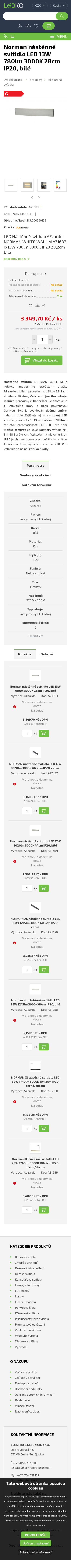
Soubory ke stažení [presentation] (35, 475)
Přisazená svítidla (27, 1313)
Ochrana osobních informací (34, 1394)
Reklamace (22, 1400)
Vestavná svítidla (26, 1335)
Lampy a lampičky (27, 1285)
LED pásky (22, 1290)
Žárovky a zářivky (26, 1341)
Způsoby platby (26, 1372)
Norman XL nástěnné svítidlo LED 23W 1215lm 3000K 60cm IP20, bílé (35, 1002)
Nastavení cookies (27, 1411)
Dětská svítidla (25, 1274)
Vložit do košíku (46, 360)
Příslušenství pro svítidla (32, 1318)
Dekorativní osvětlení (29, 1268)
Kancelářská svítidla (28, 1279)
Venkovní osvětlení (28, 1330)
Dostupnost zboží (27, 1383)
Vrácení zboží (24, 1405)
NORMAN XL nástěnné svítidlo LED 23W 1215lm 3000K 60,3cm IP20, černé (35, 923)
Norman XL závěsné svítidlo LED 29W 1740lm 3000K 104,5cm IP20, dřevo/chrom (35, 1163)
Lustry (19, 1296)
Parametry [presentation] (35, 465)
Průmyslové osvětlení (30, 1324)
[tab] (35, 466)
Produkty (36, 79)
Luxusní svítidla (25, 1302)
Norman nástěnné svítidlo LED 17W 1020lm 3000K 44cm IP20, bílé (35, 843)
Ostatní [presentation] (47, 654)
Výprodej (21, 1347)
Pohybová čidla (25, 1307)
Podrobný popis (15, 258)
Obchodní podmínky (28, 1389)
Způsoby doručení (27, 1377)
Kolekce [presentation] (24, 654)
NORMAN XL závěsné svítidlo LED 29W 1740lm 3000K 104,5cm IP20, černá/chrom (35, 1081)
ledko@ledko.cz (12, 36)
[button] (50, 339)
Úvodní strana (13, 79)
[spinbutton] (42, 339)
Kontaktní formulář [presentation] (35, 485)
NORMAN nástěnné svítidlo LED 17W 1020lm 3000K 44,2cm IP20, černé (35, 766)
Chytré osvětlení (26, 1262)
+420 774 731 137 (5, 36)
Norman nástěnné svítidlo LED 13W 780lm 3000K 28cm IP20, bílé (35, 688)
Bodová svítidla (25, 1257)
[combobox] (40, 5)
